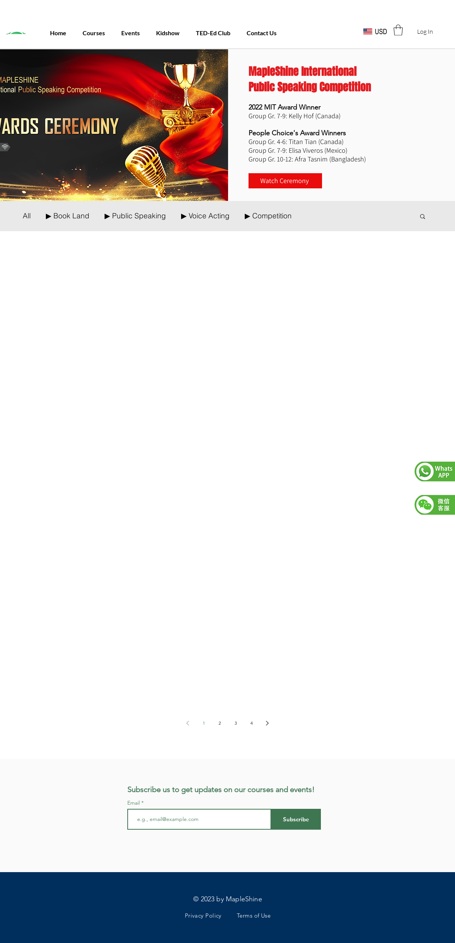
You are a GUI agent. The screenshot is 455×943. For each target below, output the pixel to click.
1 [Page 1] (204, 723)
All (27, 215)
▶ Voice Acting (205, 215)
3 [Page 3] (236, 723)
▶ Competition (268, 215)
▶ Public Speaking (135, 215)
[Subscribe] (296, 819)
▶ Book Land (67, 215)
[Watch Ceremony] (285, 180)
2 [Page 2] (220, 723)
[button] (398, 30)
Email (134, 802)
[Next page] (267, 723)
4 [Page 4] (251, 723)
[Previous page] (188, 723)
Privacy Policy (203, 915)
